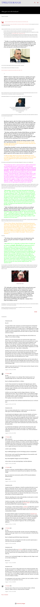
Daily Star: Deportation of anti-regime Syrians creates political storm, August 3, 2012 (11, 70)
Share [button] (35, 311)
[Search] (35, 2)
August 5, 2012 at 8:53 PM (10, 463)
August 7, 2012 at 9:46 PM (10, 581)
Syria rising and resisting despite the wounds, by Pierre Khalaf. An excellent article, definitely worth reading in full (15, 24)
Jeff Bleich (25, 506)
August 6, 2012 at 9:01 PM (10, 543)
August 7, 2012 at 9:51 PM (10, 591)
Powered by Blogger (20, 603)
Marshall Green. (34, 513)
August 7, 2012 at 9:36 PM (10, 562)
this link (20, 549)
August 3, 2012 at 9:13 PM (10, 369)
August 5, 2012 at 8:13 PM (10, 433)
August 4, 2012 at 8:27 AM (10, 404)
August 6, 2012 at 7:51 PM (10, 524)
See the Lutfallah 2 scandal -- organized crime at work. (18, 33)
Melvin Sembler (26, 502)
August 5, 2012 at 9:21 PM (10, 481)
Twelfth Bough (11, 2)
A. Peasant (7, 373)
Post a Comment (4, 594)
